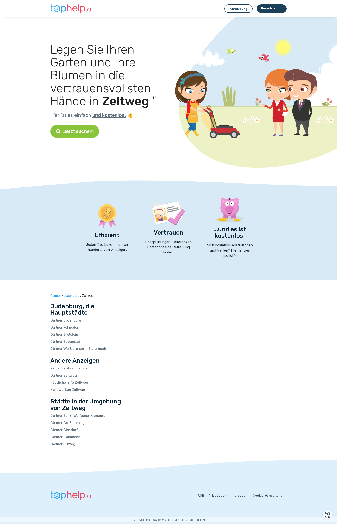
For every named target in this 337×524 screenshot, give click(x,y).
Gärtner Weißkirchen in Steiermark (78, 348)
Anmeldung (238, 9)
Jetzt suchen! (74, 131)
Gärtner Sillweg (62, 444)
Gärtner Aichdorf (64, 430)
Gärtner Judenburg (65, 320)
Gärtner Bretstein (64, 334)
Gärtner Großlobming (67, 422)
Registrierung (271, 8)
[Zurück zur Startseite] (71, 8)
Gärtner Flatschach (65, 437)
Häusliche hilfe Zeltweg (69, 382)
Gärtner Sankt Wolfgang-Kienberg (78, 415)
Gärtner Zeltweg (63, 375)
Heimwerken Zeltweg (67, 389)
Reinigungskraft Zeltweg (70, 368)
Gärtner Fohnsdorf (65, 327)
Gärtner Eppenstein (66, 341)
